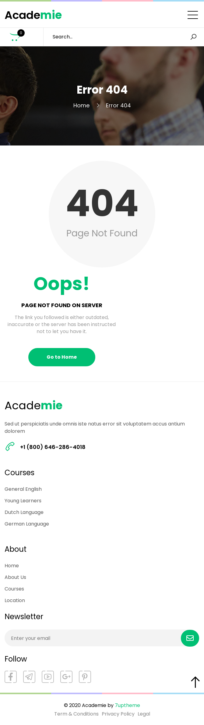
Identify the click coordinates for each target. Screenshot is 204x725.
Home (81, 105)
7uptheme (127, 705)
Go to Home (62, 357)
